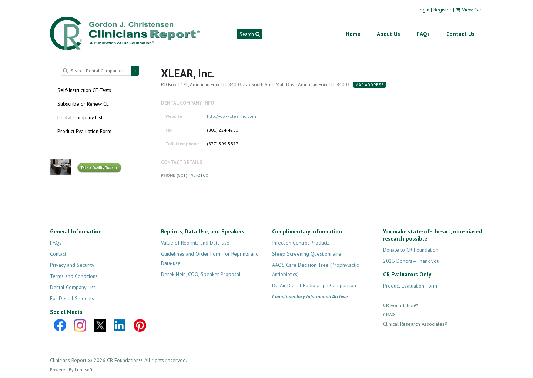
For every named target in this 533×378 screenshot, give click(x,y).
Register (442, 9)
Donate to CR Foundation (410, 249)
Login (423, 9)
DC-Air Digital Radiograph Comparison (314, 285)
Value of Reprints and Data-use (195, 242)
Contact (58, 254)
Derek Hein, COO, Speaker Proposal (201, 274)
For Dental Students (72, 298)
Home (353, 33)
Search (249, 34)
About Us (388, 33)
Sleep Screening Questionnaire (306, 254)
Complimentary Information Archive (310, 296)
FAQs (423, 33)
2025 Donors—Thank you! (412, 261)
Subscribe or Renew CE (83, 103)
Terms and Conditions (74, 276)
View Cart (472, 9)
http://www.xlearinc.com (231, 116)
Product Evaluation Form (84, 131)
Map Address (369, 84)
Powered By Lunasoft (71, 369)
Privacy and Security (72, 265)
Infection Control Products (301, 242)
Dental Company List (80, 117)
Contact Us (460, 33)
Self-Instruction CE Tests (84, 90)
